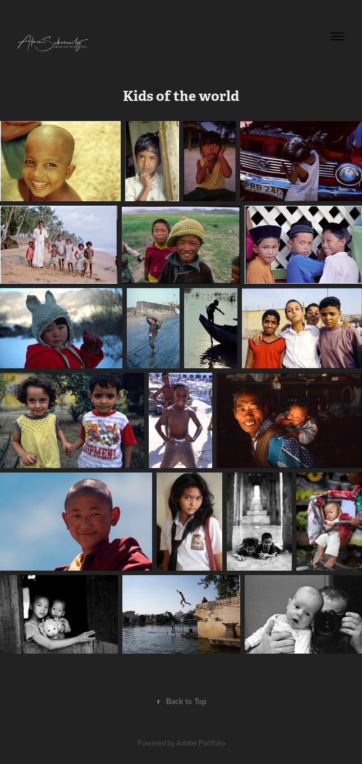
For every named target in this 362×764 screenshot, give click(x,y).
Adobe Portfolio (200, 743)
